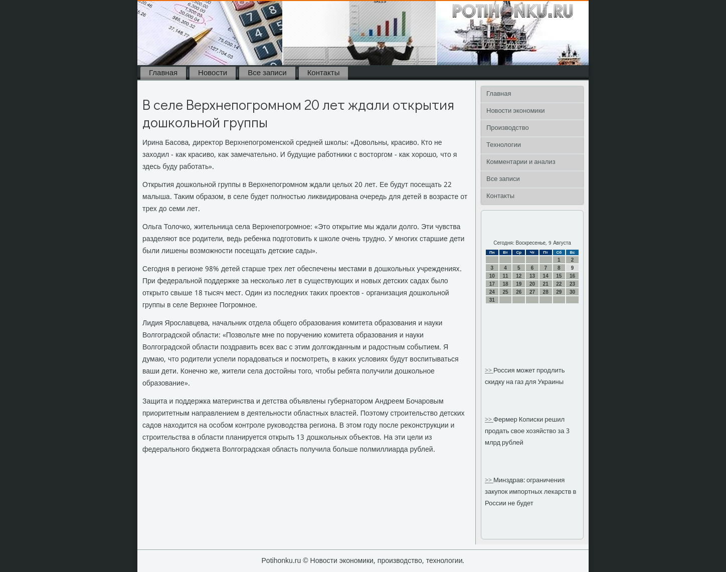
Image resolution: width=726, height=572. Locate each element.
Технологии (503, 145)
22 (559, 284)
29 (559, 292)
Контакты (323, 73)
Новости (212, 73)
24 (492, 292)
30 (572, 292)
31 (492, 300)
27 (532, 292)
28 (546, 292)
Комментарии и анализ (521, 162)
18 (505, 284)
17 (492, 284)
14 (546, 276)
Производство (507, 128)
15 (559, 276)
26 (518, 292)
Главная (163, 73)
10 (492, 276)
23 (572, 284)
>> (489, 370)
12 (518, 276)
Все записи (267, 73)
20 (532, 284)
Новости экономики (515, 111)
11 (505, 276)
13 (532, 276)
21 (546, 284)
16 (572, 276)
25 (505, 292)
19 (518, 284)
